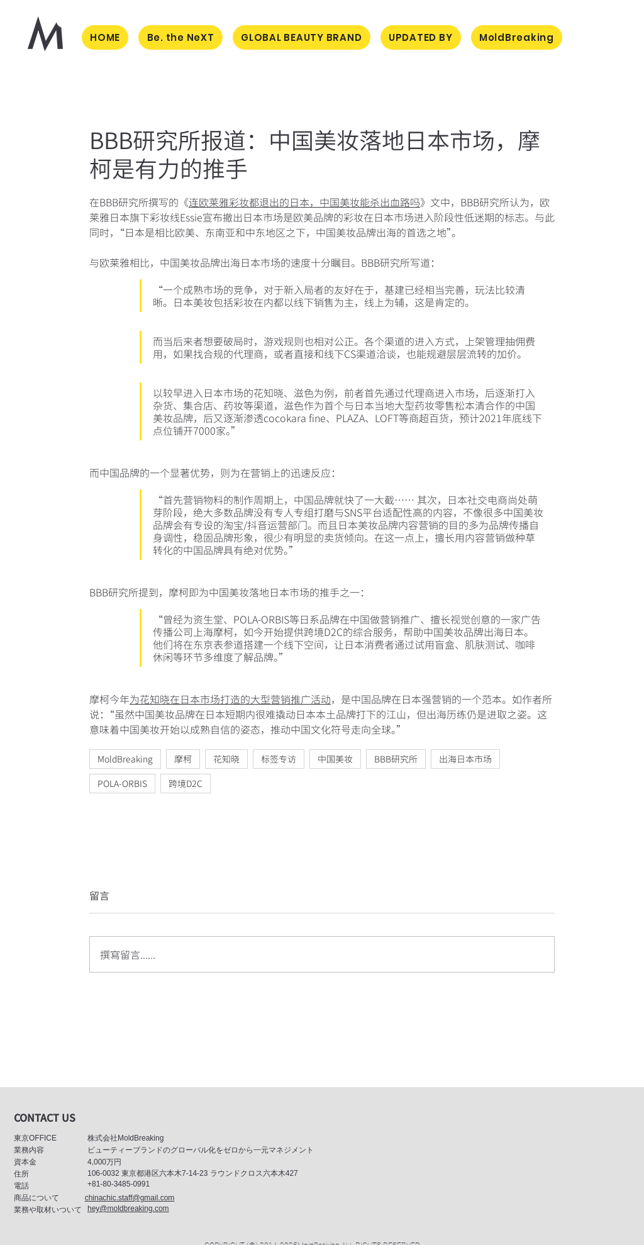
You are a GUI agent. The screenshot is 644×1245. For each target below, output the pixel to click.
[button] (44, 1117)
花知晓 (226, 758)
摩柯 (183, 758)
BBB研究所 (396, 758)
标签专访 (278, 758)
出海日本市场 (465, 758)
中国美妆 (335, 758)
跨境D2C (186, 783)
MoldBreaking (125, 758)
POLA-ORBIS (122, 783)
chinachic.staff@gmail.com (130, 1197)
